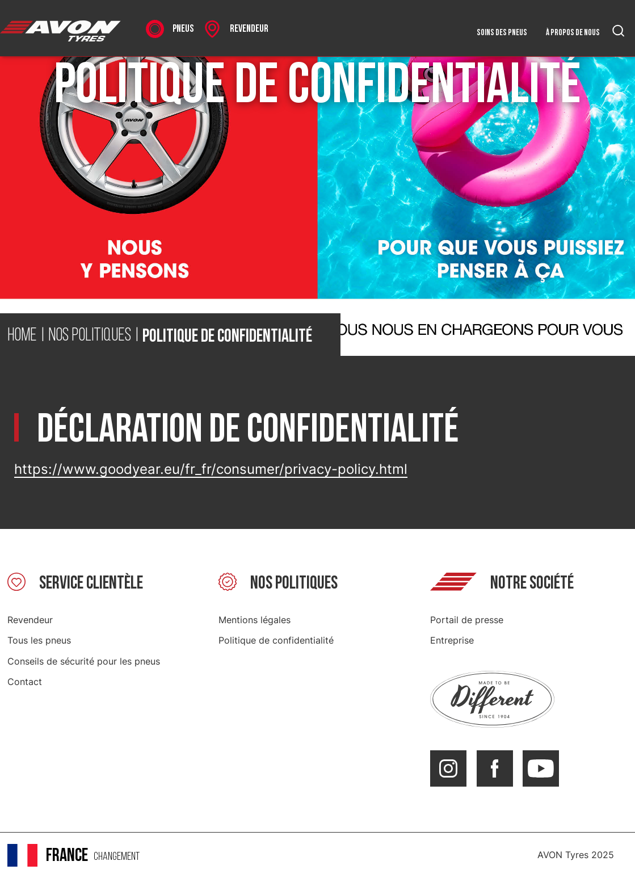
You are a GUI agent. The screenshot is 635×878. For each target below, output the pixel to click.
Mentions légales (254, 619)
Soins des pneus (502, 32)
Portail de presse (466, 619)
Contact (24, 681)
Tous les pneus (39, 640)
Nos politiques (89, 336)
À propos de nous (573, 32)
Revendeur (30, 619)
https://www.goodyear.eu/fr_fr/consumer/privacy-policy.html (210, 469)
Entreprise (452, 640)
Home (22, 336)
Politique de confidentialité (276, 640)
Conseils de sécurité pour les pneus (83, 661)
